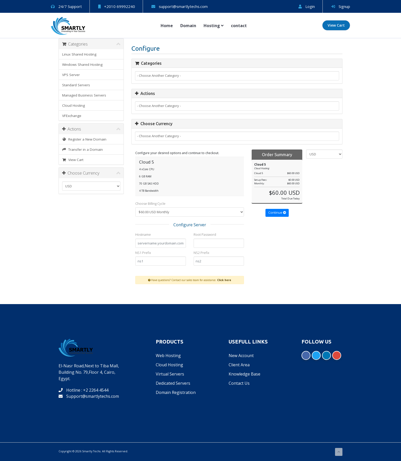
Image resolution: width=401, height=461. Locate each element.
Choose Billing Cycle (150, 203)
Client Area (239, 365)
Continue (277, 212)
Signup (340, 6)
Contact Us (239, 383)
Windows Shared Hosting (82, 64)
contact (239, 25)
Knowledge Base (244, 374)
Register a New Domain (84, 139)
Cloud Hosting (73, 105)
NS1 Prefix (143, 252)
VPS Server (71, 74)
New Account (241, 355)
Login (306, 6)
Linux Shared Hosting (79, 54)
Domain (188, 25)
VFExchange (71, 115)
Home (167, 25)
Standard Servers (76, 85)
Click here (224, 280)
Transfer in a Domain (82, 149)
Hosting (214, 25)
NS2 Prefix (201, 252)
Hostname (143, 234)
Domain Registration (176, 392)
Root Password (205, 234)
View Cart (336, 25)
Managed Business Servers (84, 95)
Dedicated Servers (173, 383)
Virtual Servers (170, 374)
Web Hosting (168, 355)
